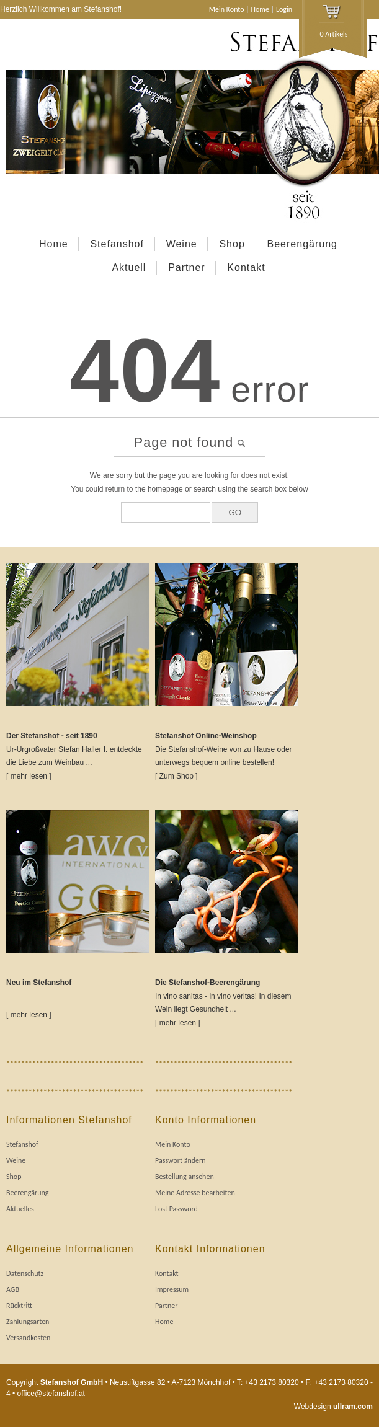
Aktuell (129, 267)
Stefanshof (117, 244)
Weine (181, 244)
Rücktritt (19, 1305)
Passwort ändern (180, 1160)
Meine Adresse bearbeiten (195, 1192)
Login (284, 9)
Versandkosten (28, 1337)
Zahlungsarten (27, 1321)
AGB (12, 1289)
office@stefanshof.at (51, 1393)
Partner (186, 267)
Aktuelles (20, 1208)
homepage (165, 489)
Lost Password (176, 1208)
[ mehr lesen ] (28, 1014)
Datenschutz (24, 1273)
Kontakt (246, 267)
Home (260, 9)
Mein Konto (226, 9)
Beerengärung (302, 244)
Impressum (172, 1289)
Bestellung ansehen (184, 1176)
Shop (231, 244)
